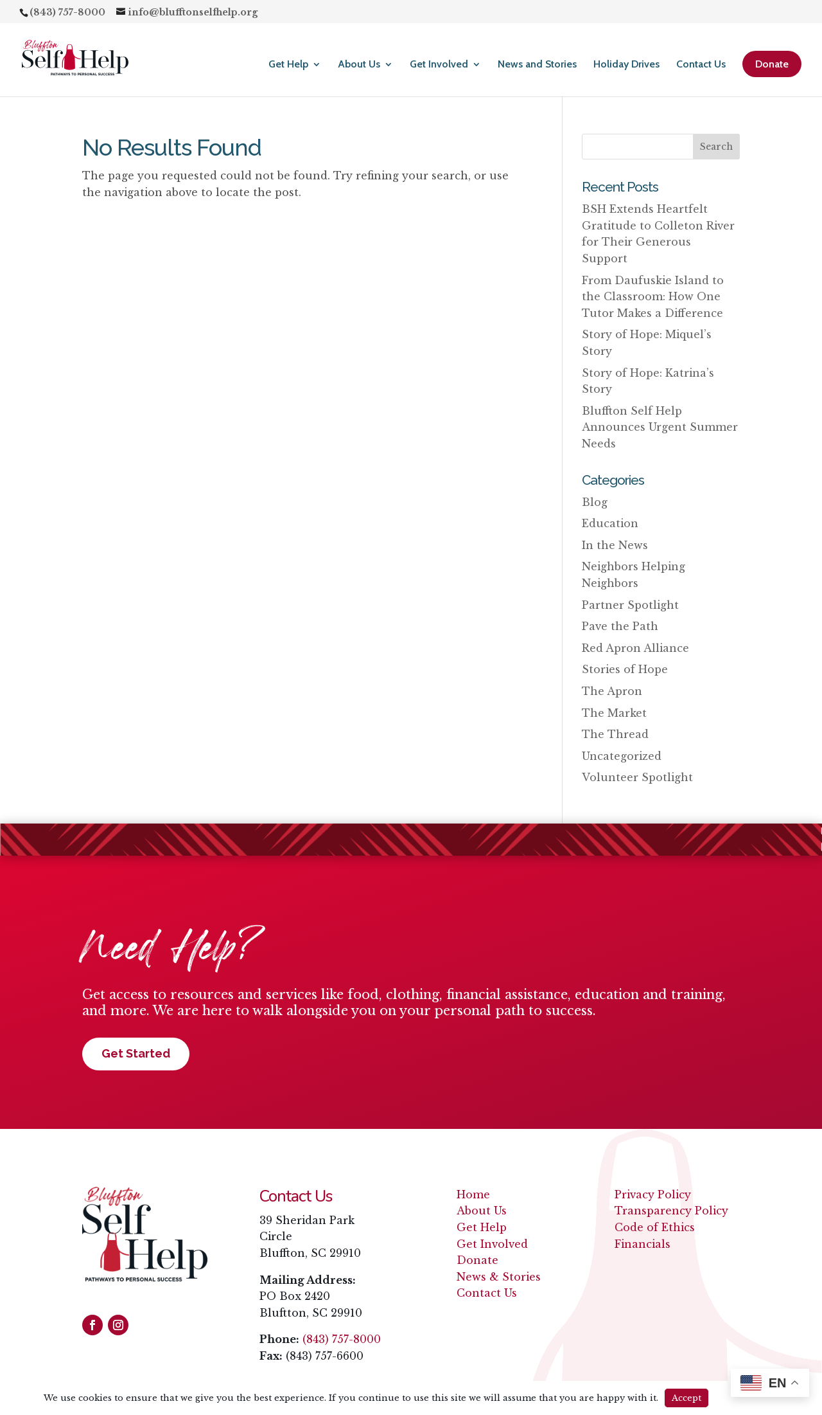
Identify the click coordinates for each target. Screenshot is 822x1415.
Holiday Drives (626, 65)
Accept (686, 1397)
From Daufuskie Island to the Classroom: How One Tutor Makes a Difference (653, 297)
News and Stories (537, 65)
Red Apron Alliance (635, 648)
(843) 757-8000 (341, 1339)
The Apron (612, 691)
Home (473, 1194)
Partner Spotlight (630, 605)
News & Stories (499, 1276)
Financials (642, 1244)
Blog (595, 502)
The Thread (615, 734)
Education (610, 523)
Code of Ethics (655, 1227)
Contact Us (701, 65)
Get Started (135, 1053)
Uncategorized (621, 756)
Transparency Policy (671, 1210)
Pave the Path (620, 626)
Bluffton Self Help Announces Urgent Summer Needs (660, 427)
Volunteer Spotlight (637, 777)
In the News (615, 545)
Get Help (288, 65)
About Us (359, 65)
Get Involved (439, 65)
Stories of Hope (625, 669)
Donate (772, 64)
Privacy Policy (653, 1194)
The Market (614, 713)
